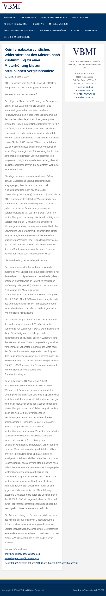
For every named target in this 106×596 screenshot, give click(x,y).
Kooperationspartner (16, 24)
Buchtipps (38, 24)
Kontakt (75, 30)
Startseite (10, 17)
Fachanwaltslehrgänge (53, 30)
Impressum (91, 30)
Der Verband (28, 17)
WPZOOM (99, 590)
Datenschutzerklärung (17, 37)
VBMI (10, 77)
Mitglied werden (58, 24)
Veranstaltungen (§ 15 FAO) (19, 30)
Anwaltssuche (80, 17)
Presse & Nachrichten (54, 17)
